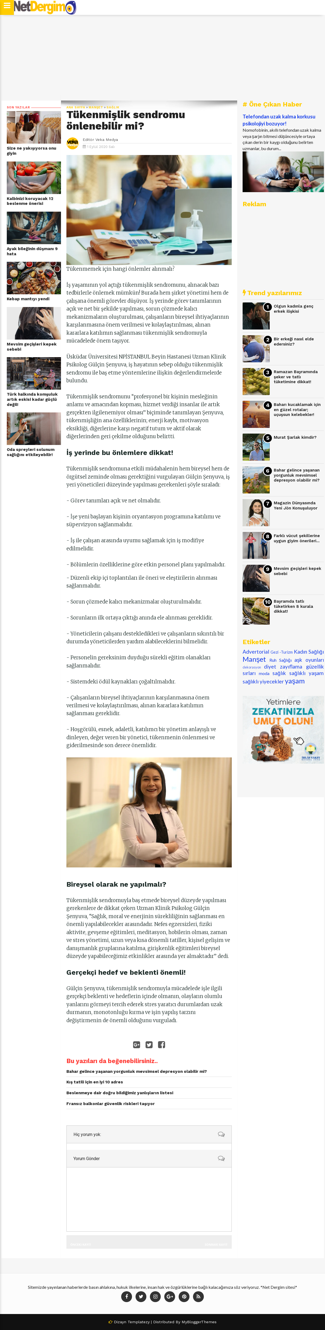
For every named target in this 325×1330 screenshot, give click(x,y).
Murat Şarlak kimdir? (295, 437)
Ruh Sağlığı (280, 660)
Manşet (96, 107)
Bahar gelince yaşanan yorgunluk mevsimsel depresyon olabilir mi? (297, 475)
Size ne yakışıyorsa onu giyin (31, 151)
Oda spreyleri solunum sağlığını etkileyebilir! (30, 452)
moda (264, 673)
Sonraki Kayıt (216, 1244)
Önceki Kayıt (80, 1244)
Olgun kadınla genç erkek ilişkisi (293, 309)
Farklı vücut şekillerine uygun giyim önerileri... (297, 538)
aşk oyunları (309, 660)
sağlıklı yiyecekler (263, 681)
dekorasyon (252, 667)
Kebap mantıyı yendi (28, 298)
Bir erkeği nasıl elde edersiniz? (294, 342)
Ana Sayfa (75, 107)
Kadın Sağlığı (309, 651)
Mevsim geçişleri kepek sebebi (32, 347)
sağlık (113, 107)
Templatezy (139, 1322)
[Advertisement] (162, 58)
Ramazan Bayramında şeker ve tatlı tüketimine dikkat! (296, 376)
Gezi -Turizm (282, 652)
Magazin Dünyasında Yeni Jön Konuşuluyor (295, 506)
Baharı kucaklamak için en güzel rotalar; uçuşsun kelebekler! (297, 409)
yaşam (295, 681)
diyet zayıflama (283, 666)
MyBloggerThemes (199, 1322)
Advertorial (256, 651)
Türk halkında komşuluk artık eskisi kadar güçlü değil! (32, 399)
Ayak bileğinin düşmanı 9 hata (32, 251)
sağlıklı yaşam (306, 673)
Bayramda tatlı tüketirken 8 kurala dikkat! (293, 606)
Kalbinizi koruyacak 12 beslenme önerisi (30, 201)
